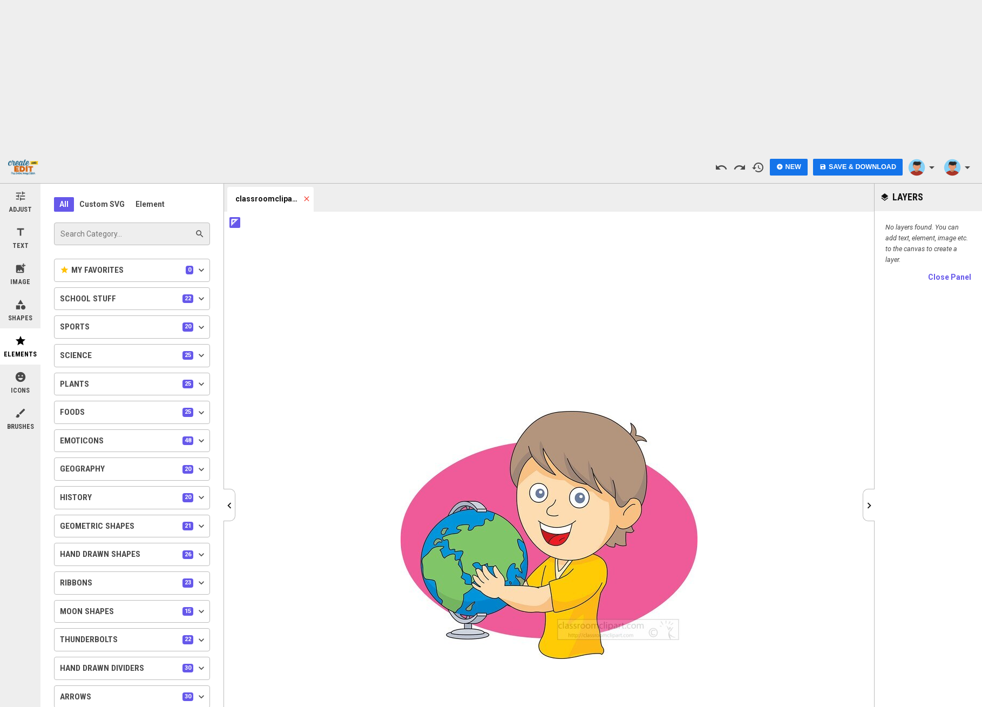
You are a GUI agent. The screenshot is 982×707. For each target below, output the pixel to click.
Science (133, 355)
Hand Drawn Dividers (133, 668)
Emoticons (133, 440)
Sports (133, 327)
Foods (133, 412)
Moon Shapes (133, 611)
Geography (133, 469)
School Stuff (133, 298)
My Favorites (133, 270)
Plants (133, 384)
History (133, 497)
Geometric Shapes (133, 526)
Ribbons (133, 582)
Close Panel (949, 277)
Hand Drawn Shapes (133, 554)
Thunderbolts (133, 640)
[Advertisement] (491, 75)
